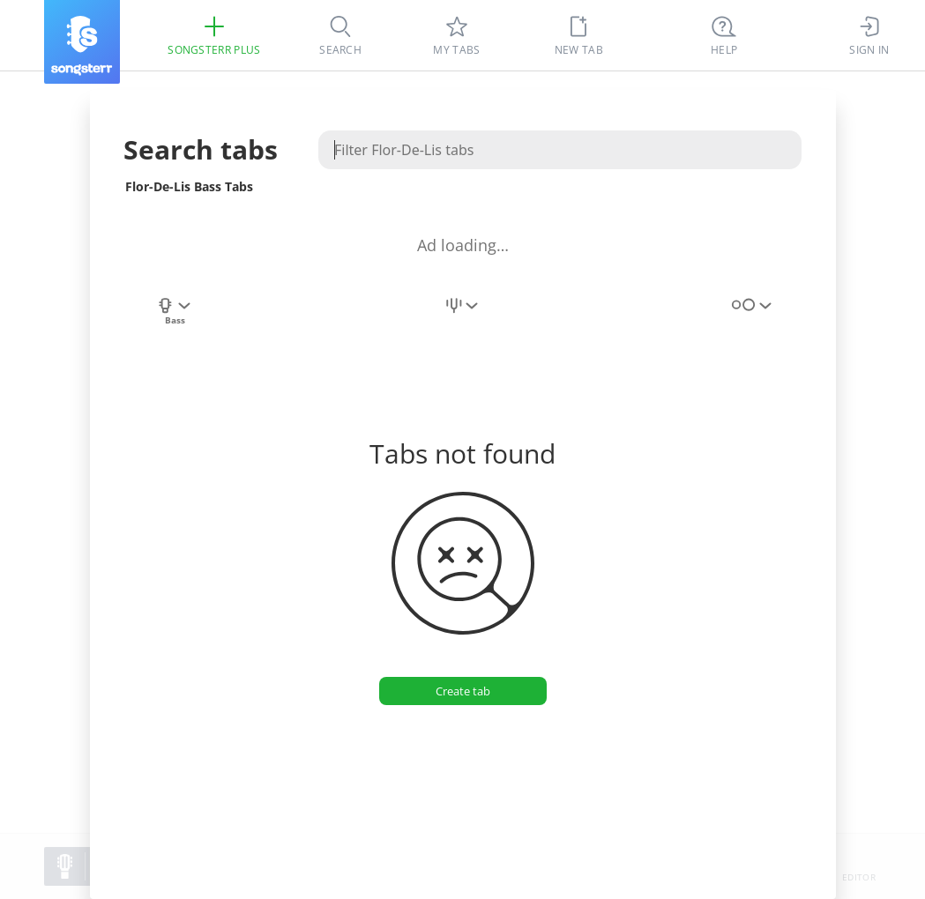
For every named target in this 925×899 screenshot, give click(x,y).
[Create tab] (462, 691)
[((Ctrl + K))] (724, 35)
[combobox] (174, 315)
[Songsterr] (82, 42)
